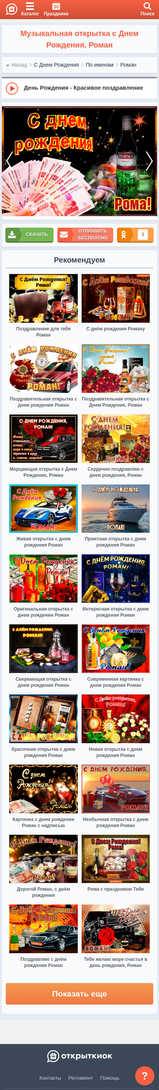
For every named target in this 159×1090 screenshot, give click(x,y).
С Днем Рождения (56, 65)
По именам (100, 65)
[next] (149, 161)
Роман (129, 65)
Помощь (109, 1078)
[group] (79, 88)
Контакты (50, 1078)
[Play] (12, 88)
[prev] (9, 161)
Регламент (81, 1078)
